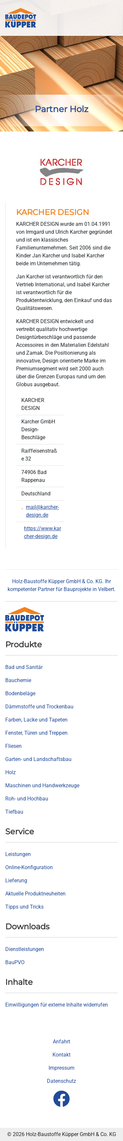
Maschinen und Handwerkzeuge (42, 785)
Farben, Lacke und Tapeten (36, 720)
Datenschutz (61, 1081)
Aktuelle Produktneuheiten (35, 894)
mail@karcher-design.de (42, 511)
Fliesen (13, 746)
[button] (113, 17)
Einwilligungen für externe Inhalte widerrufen (56, 1005)
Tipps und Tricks (24, 907)
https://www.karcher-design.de (42, 532)
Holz (10, 772)
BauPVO (15, 962)
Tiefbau (14, 812)
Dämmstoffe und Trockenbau (39, 706)
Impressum (61, 1068)
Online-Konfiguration (29, 867)
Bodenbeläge (20, 693)
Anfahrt (61, 1041)
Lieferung (16, 880)
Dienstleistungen (24, 949)
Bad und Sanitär (24, 667)
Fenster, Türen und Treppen (36, 733)
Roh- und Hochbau (26, 799)
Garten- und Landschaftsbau (38, 759)
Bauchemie (18, 680)
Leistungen (18, 854)
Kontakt (61, 1055)
